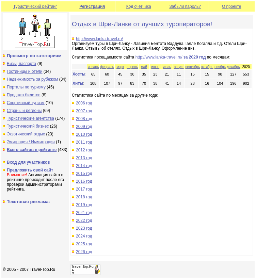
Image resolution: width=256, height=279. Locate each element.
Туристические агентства (30, 118)
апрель (132, 67)
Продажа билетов (24, 95)
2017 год (84, 189)
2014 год (84, 165)
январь (93, 67)
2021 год (84, 212)
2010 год (84, 134)
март (120, 67)
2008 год (84, 118)
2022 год (84, 220)
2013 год (84, 157)
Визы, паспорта (21, 63)
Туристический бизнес (28, 126)
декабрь (233, 67)
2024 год (84, 236)
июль (167, 67)
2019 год (84, 204)
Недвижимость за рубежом (32, 79)
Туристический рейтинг (35, 6)
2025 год (84, 244)
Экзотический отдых (26, 134)
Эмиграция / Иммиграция (31, 142)
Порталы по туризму (26, 87)
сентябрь (192, 67)
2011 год (84, 142)
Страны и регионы (24, 110)
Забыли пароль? (185, 6)
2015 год (84, 173)
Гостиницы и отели (25, 71)
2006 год (84, 103)
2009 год (84, 126)
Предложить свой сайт (30, 170)
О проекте (231, 6)
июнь (155, 67)
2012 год (84, 150)
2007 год (84, 111)
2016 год (84, 181)
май (144, 67)
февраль (107, 67)
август (179, 67)
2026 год (84, 251)
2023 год (84, 228)
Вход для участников (28, 162)
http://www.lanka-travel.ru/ (99, 38)
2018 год (84, 197)
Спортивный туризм (26, 102)
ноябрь (220, 67)
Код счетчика (138, 6)
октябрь (207, 67)
